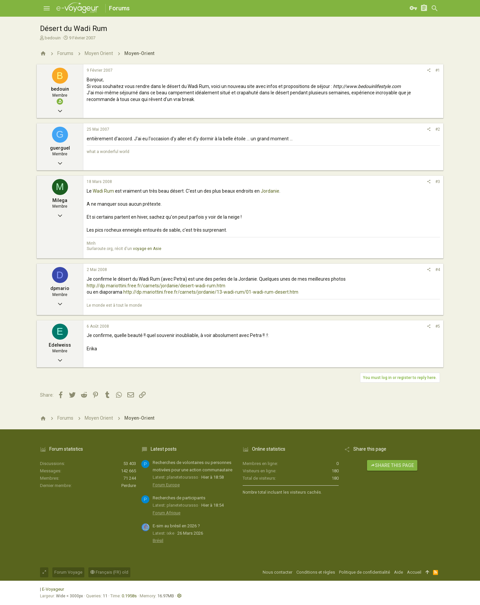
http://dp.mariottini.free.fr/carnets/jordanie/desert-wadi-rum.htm (156, 285)
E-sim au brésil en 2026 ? (176, 525)
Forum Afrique (166, 512)
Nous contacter (277, 572)
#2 (437, 129)
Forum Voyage (68, 572)
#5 (437, 326)
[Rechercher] (434, 8)
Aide (398, 572)
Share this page (392, 465)
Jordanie (270, 191)
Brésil (158, 540)
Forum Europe (166, 484)
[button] (46, 8)
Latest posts (164, 449)
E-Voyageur (53, 589)
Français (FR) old (109, 572)
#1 (437, 70)
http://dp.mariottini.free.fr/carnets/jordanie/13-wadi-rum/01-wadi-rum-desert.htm (210, 292)
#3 (437, 181)
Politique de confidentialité (364, 572)
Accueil (414, 572)
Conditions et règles (315, 572)
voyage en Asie (147, 248)
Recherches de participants (179, 497)
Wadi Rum (103, 191)
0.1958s (129, 595)
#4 (437, 269)
